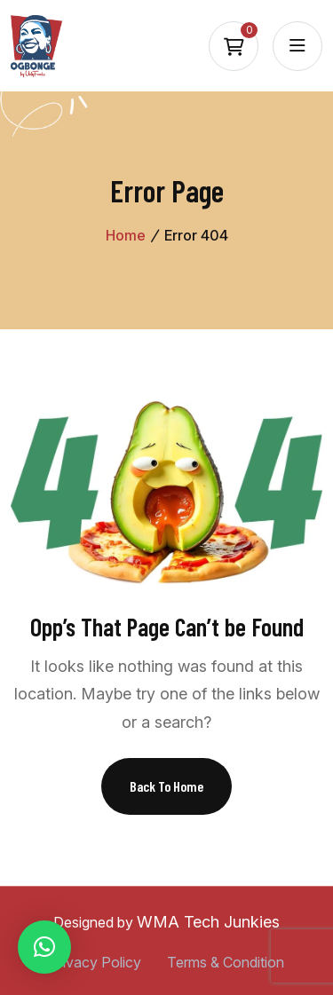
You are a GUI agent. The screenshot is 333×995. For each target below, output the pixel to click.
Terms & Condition (225, 962)
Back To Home (166, 786)
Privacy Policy (95, 962)
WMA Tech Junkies (208, 921)
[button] (44, 947)
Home (126, 235)
